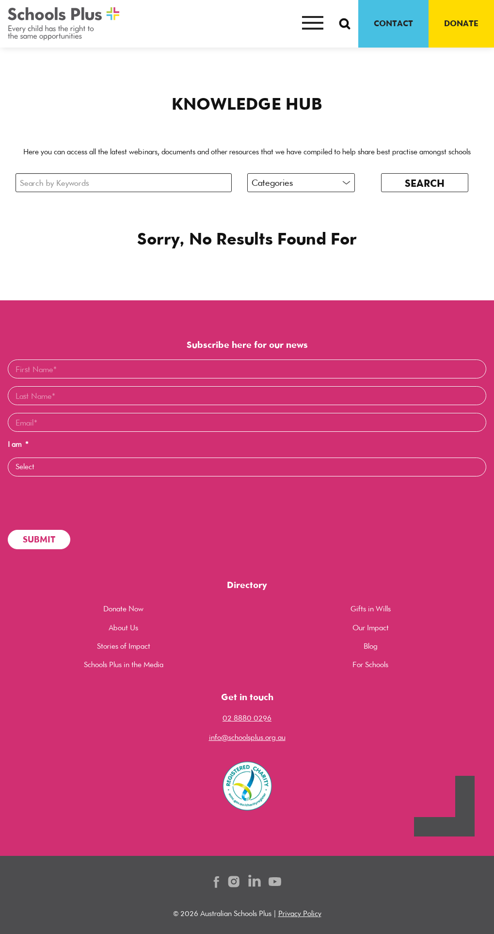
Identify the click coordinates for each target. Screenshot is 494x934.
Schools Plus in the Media (123, 664)
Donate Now (123, 609)
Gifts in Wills (371, 609)
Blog (371, 646)
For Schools (370, 664)
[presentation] (81, 503)
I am (18, 444)
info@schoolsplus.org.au (247, 737)
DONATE (461, 23)
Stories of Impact (123, 646)
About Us (123, 628)
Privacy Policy (299, 913)
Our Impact (370, 628)
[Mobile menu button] (312, 23)
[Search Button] (345, 23)
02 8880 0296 (247, 718)
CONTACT (393, 23)
